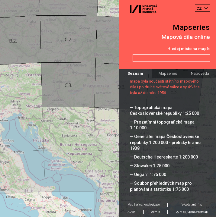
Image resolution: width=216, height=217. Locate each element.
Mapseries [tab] (168, 73)
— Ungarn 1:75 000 (148, 174)
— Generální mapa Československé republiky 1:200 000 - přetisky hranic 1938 (165, 142)
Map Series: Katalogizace (143, 204)
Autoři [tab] (131, 211)
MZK (183, 211)
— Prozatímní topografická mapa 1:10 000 (162, 125)
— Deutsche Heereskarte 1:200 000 (164, 157)
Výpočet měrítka (192, 204)
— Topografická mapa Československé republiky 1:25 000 (164, 110)
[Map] (108, 108)
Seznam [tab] (135, 73)
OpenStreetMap (198, 211)
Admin (155, 211)
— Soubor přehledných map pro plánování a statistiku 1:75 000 (161, 186)
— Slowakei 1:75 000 (149, 165)
